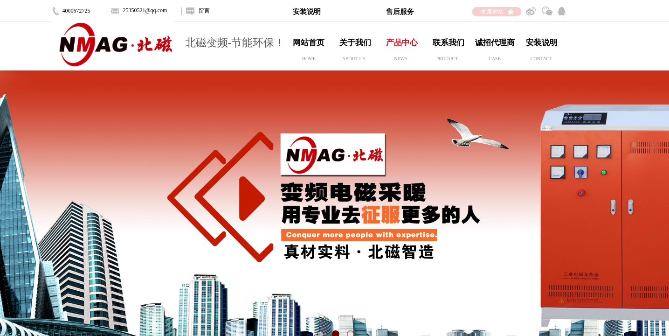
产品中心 (402, 42)
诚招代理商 (495, 42)
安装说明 (542, 42)
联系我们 (448, 42)
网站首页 (308, 42)
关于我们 (355, 42)
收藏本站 (492, 11)
